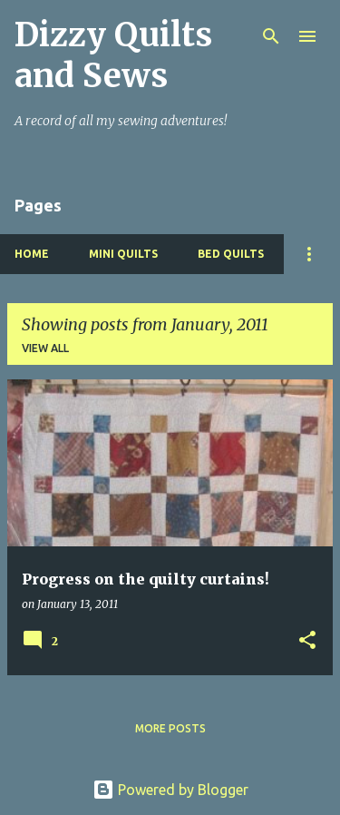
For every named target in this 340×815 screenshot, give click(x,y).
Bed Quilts (231, 254)
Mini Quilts (123, 254)
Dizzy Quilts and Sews (113, 55)
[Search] (271, 36)
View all (45, 348)
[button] (307, 641)
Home (32, 254)
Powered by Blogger (170, 789)
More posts (170, 728)
